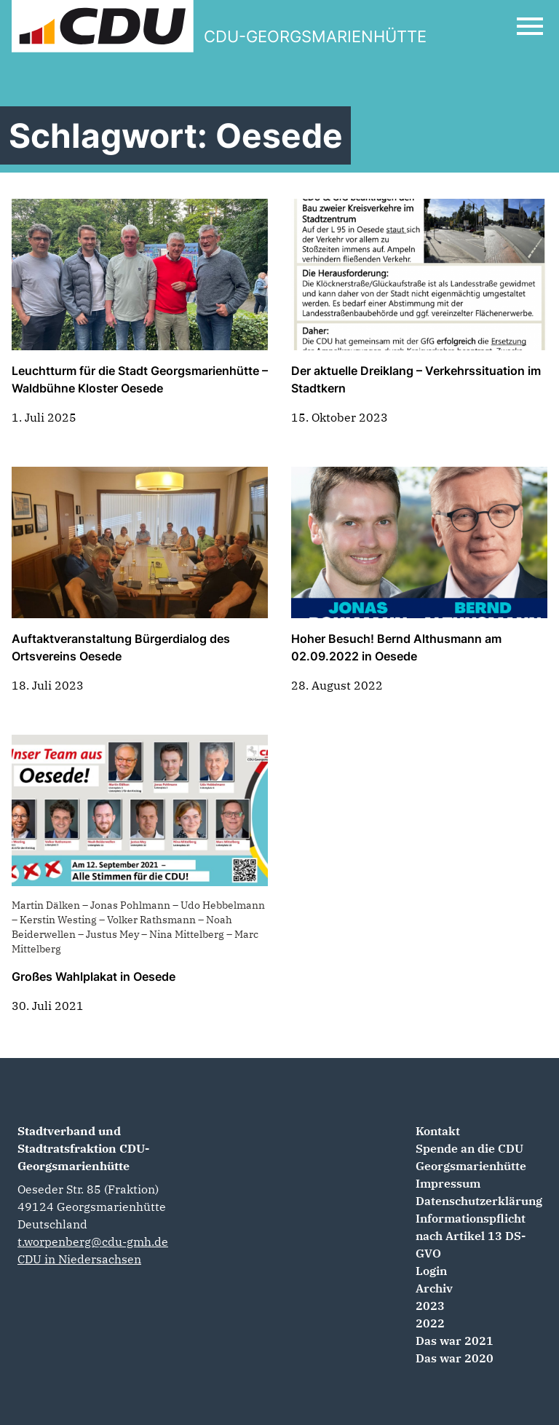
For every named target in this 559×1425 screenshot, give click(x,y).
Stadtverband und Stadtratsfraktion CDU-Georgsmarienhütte (83, 1148)
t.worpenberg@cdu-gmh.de (92, 1241)
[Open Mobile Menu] (529, 26)
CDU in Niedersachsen (79, 1259)
